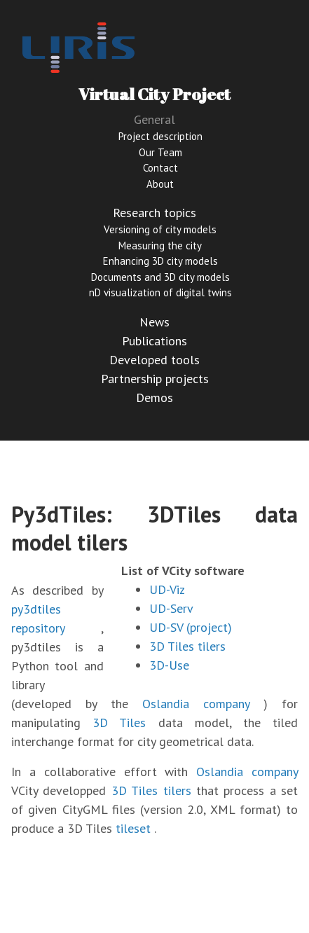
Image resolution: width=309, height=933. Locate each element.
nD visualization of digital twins (160, 292)
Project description (160, 136)
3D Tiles (119, 722)
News (154, 322)
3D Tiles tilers (187, 646)
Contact (160, 167)
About (160, 184)
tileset (133, 828)
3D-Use (169, 665)
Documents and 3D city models (160, 277)
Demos (154, 397)
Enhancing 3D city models (160, 261)
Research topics (154, 213)
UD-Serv (171, 608)
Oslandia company (195, 704)
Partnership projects (155, 379)
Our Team (160, 152)
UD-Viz (167, 589)
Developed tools (154, 360)
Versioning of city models (160, 229)
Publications (154, 341)
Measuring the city (160, 245)
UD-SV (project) (190, 627)
